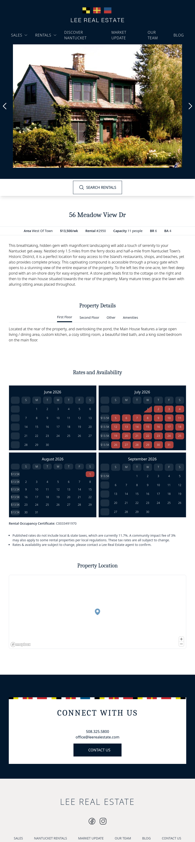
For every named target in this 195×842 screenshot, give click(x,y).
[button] (96, 612)
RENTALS (46, 35)
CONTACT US (99, 750)
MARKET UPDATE (118, 35)
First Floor (64, 317)
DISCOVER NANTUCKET (75, 35)
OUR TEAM (153, 35)
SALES (19, 35)
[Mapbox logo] (20, 644)
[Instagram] (92, 821)
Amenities (130, 317)
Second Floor (89, 317)
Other (111, 317)
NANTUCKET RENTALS (50, 838)
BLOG (179, 35)
